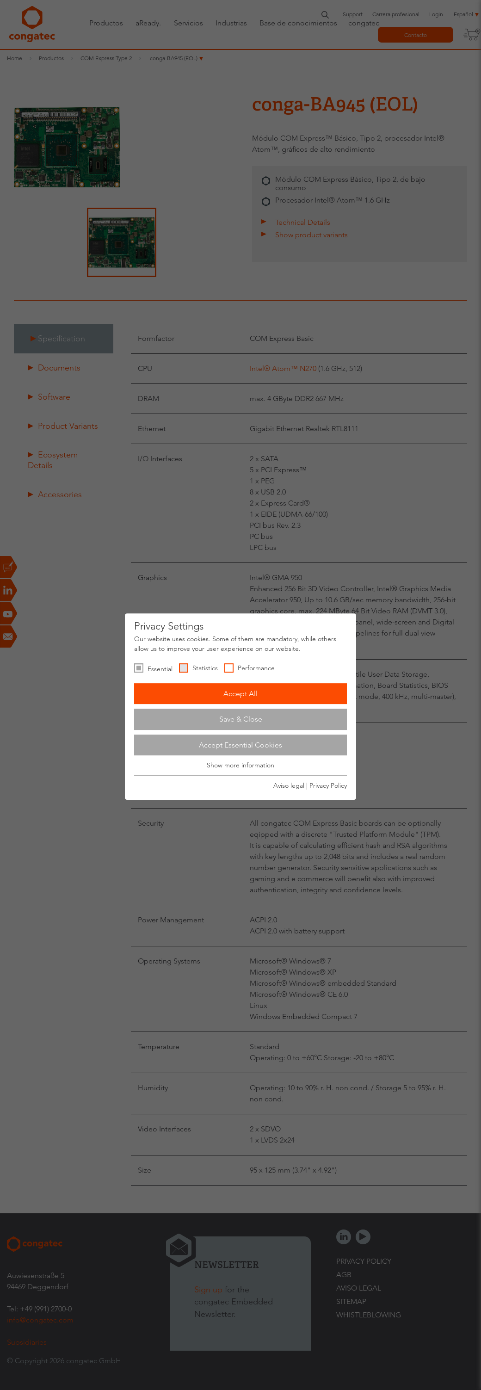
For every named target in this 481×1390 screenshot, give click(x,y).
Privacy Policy (328, 785)
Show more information (240, 765)
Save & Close (240, 719)
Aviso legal (288, 785)
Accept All (240, 693)
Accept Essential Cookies (240, 745)
